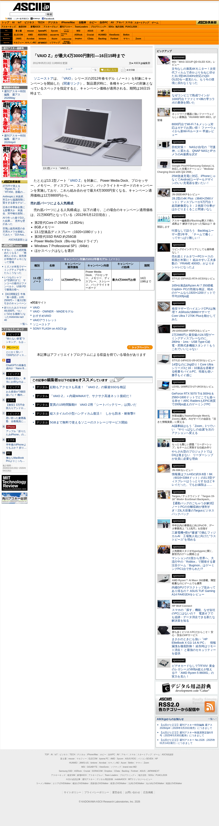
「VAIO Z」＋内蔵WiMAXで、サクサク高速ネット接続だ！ (91, 396)
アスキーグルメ (50, 27)
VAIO (67, 78)
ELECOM (18, 35)
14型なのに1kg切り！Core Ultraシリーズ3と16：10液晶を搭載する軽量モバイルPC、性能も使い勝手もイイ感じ (193, 370)
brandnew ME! (66, 42)
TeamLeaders (81, 27)
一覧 (94, 70)
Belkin (126, 35)
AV (112, 22)
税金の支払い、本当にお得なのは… (16, 380)
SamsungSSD (64, 34)
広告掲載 (148, 792)
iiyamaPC (42, 31)
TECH (41, 22)
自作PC (104, 22)
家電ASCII (35, 27)
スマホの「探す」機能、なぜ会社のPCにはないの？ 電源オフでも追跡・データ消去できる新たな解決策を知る (193, 615)
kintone (42, 39)
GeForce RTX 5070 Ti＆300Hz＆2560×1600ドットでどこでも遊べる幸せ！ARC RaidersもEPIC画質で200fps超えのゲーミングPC (194, 399)
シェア (69, 69)
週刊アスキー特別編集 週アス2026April (15, 139)
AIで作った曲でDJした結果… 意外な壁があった (14, 220)
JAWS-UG (84, 763)
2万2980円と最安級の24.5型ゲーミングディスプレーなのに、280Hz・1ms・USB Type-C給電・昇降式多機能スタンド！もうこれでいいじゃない (193, 342)
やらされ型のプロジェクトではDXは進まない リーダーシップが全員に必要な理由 (192, 455)
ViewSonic (114, 35)
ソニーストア (44, 78)
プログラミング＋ (128, 775)
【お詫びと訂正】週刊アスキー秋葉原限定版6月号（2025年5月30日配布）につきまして (186, 734)
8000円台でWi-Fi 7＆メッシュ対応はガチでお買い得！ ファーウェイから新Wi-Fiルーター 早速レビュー (194, 130)
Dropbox (78, 39)
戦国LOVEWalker (174, 783)
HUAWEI (102, 35)
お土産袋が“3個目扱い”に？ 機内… (16, 393)
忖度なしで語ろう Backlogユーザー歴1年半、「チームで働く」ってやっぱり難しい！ (193, 234)
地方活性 (119, 27)
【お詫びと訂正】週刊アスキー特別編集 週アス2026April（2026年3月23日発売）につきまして (186, 726)
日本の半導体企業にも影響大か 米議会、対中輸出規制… (14, 210)
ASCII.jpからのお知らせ (170, 719)
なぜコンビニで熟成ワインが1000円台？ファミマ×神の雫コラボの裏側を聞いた (193, 99)
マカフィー (18, 42)
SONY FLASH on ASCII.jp (50, 328)
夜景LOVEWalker (118, 783)
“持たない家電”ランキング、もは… (16, 340)
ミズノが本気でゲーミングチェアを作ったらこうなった (15, 269)
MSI (78, 31)
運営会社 (117, 792)
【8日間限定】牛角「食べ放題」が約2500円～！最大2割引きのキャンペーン (15, 299)
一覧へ (23, 324)
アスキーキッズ (8, 27)
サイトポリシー (72, 792)
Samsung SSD (66, 771)
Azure (54, 39)
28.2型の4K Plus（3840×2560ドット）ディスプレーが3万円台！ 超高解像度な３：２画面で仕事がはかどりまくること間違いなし (193, 204)
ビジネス (29, 22)
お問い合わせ (132, 792)
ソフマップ (54, 42)
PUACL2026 (131, 27)
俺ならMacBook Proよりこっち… (15, 459)
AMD (30, 35)
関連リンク (71, 83)
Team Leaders (111, 775)
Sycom (54, 31)
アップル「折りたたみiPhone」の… (16, 433)
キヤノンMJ (30, 42)
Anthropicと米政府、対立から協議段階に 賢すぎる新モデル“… (14, 199)
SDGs (111, 27)
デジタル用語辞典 (104, 779)
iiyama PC (104, 759)
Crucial (90, 35)
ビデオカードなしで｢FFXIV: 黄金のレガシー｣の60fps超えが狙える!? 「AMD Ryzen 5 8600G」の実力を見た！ (193, 671)
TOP (47, 754)
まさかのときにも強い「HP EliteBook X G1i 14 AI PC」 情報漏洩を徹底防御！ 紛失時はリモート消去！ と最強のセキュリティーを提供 (194, 646)
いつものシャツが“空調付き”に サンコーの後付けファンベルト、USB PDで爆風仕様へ (15, 283)
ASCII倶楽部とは (17, 239)
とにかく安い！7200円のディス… (16, 354)
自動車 (82, 22)
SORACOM (97, 771)
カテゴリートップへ (140, 347)
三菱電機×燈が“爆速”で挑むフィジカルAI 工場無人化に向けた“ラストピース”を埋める (194, 536)
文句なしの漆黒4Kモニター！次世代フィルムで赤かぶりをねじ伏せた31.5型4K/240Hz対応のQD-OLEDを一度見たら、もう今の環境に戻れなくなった (194, 76)
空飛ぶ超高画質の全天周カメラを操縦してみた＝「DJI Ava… (14, 231)
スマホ (129, 22)
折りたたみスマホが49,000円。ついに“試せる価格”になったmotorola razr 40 (15, 314)
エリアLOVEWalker (62, 783)
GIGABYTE (54, 35)
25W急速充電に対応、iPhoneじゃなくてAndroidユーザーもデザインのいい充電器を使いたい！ (194, 179)
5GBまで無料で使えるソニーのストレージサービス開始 (88, 422)
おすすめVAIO (42, 315)
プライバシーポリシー (96, 792)
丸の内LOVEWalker (155, 783)
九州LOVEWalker (136, 783)
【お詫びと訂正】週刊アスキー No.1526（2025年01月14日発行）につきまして (187, 742)
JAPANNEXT (42, 42)
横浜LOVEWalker (80, 783)
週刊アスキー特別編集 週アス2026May (15, 94)
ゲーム (155, 22)
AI (13, 22)
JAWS (18, 39)
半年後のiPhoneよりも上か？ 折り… (16, 446)
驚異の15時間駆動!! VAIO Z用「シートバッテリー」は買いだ (93, 404)
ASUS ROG (42, 35)
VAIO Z (75, 180)
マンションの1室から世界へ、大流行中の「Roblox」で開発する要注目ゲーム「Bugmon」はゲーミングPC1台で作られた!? (193, 563)
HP (102, 31)
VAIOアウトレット (45, 320)
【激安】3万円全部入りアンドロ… (16, 406)
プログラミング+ (98, 27)
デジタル (53, 22)
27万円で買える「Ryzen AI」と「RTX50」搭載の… (14, 189)
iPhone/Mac (68, 22)
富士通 (18, 31)
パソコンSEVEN (66, 30)
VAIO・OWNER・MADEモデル (53, 311)
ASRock (78, 35)
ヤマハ (126, 39)
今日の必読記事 (73, 779)
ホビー (93, 22)
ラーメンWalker (43, 783)
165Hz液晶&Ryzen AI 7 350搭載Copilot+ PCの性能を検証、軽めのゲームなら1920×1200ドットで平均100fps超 (193, 291)
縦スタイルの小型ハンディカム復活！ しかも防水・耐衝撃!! (92, 413)
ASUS (90, 31)
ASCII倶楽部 (207, 23)
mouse (30, 31)
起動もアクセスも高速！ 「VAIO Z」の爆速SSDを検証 (88, 387)
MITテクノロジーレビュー (140, 779)
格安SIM (22, 27)
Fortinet (114, 39)
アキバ (120, 22)
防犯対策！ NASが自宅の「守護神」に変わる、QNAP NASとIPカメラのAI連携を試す (194, 150)
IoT (19, 22)
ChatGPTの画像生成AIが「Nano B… (16, 367)
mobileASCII (120, 779)
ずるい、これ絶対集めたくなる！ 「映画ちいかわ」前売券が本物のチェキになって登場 (15, 256)
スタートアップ (141, 22)
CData (90, 39)
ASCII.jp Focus (14, 245)
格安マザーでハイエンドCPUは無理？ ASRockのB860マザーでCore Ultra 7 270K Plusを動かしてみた (194, 314)
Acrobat (31, 39)
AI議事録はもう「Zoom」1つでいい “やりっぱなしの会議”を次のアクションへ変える (193, 429)
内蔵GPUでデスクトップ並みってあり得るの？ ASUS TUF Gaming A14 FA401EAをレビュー (193, 591)
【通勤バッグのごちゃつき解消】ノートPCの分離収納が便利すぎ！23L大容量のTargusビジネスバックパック (193, 509)
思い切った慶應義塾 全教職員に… (16, 420)
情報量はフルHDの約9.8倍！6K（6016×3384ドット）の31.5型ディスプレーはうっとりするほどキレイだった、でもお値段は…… (193, 480)
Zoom (138, 39)
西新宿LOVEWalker (99, 783)
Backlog (102, 39)
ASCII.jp (31, 7)
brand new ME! (130, 767)
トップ (5, 22)
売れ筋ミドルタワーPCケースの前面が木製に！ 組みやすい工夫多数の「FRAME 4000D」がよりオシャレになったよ (194, 262)
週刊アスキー (66, 27)
